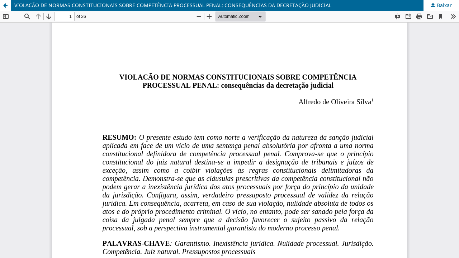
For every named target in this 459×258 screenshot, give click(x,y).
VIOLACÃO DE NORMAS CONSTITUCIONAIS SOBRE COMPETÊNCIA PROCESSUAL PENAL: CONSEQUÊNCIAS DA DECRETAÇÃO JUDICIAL (172, 5)
